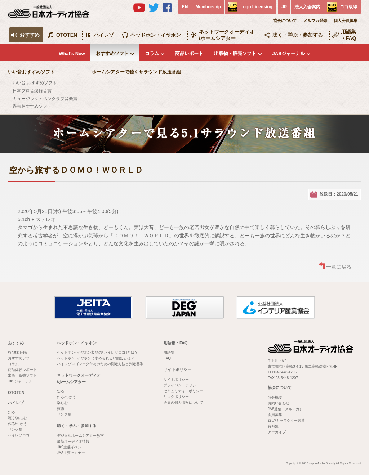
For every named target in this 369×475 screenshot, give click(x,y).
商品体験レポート (22, 370)
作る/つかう (17, 424)
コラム (152, 53)
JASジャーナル (288, 53)
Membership (208, 6)
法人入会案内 (307, 6)
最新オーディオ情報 (73, 441)
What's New (72, 53)
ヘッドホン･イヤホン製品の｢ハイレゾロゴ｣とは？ (97, 352)
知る (11, 412)
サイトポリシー (177, 369)
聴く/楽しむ (17, 418)
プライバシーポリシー (182, 385)
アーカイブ (277, 432)
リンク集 (15, 429)
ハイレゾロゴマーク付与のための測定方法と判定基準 (100, 364)
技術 (60, 409)
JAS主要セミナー (71, 453)
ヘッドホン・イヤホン (155, 35)
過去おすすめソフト (32, 106)
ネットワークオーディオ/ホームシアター (226, 35)
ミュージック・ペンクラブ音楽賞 (45, 98)
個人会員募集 (345, 20)
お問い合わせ (278, 403)
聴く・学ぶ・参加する (297, 35)
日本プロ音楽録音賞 (32, 90)
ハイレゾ (104, 35)
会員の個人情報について (183, 402)
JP (284, 6)
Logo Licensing (256, 6)
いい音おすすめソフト (31, 72)
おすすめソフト (112, 53)
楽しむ (62, 403)
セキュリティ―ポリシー (183, 391)
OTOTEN (66, 35)
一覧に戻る (338, 267)
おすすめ (29, 35)
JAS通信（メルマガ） (285, 409)
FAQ (167, 358)
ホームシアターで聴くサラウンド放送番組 (136, 72)
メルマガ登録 (315, 20)
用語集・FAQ (348, 35)
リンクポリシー (176, 397)
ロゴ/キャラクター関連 (286, 420)
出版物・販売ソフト (235, 53)
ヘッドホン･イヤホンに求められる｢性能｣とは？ (95, 358)
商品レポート (189, 53)
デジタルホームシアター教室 (80, 436)
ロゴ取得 (348, 6)
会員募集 (275, 415)
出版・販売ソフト (22, 375)
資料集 (273, 426)
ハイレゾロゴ (19, 435)
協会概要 (275, 397)
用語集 (169, 352)
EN (185, 6)
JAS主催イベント (71, 447)
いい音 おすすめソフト (35, 82)
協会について (285, 20)
